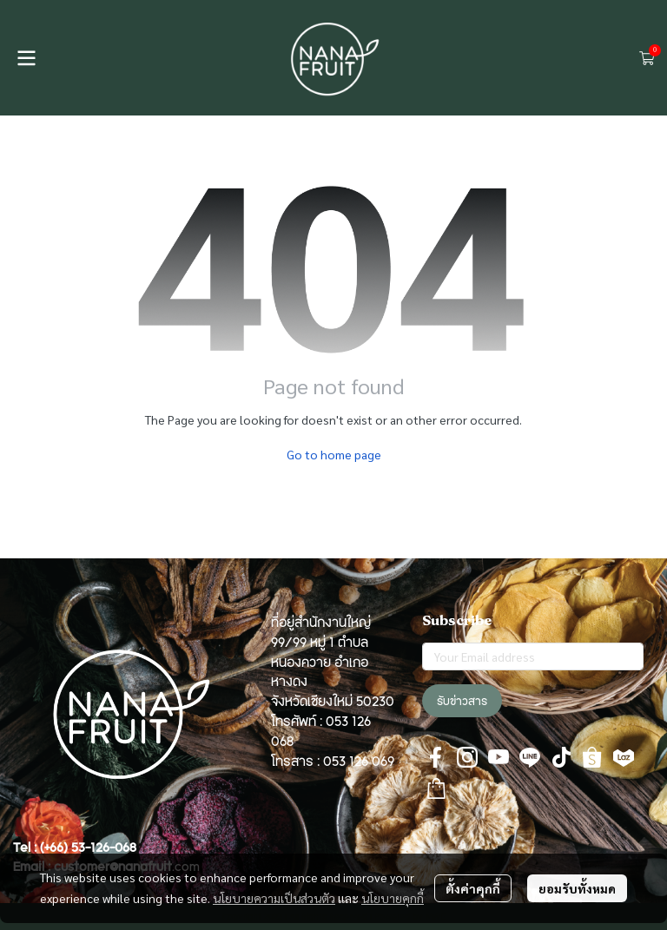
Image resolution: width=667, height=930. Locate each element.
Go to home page (334, 454)
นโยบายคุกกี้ (392, 898)
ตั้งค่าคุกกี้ (473, 888)
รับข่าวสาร (462, 700)
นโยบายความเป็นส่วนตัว (274, 898)
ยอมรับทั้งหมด (577, 888)
